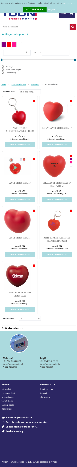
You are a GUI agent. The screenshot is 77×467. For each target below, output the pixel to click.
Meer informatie (68, 3)
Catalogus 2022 (8, 393)
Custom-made (8, 405)
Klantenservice (46, 389)
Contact (43, 393)
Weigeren (51, 10)
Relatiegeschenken (19, 84)
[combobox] (36, 27)
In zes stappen (8, 397)
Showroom (45, 397)
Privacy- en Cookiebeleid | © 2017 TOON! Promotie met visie (29, 462)
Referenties (7, 409)
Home (3, 84)
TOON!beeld (7, 401)
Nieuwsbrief (7, 389)
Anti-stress (35, 84)
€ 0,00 (63, 13)
